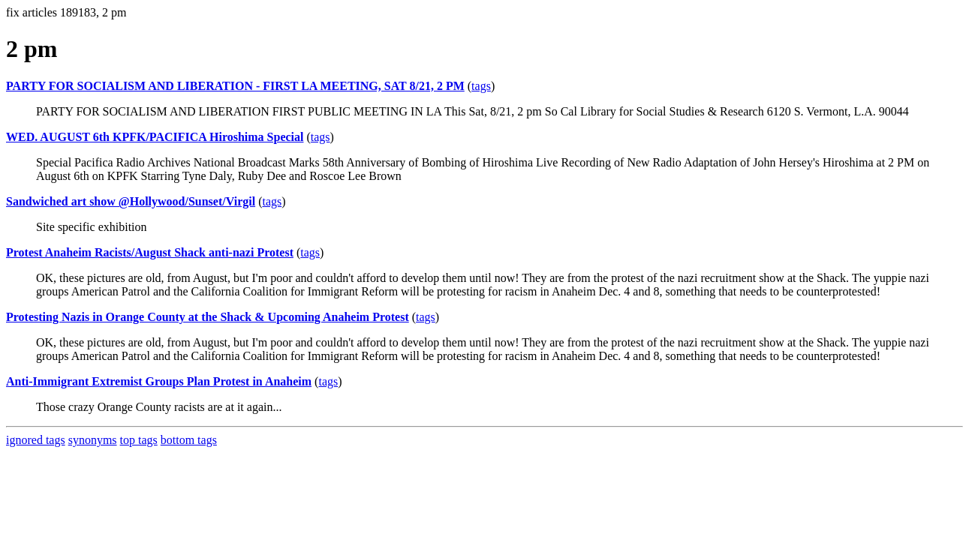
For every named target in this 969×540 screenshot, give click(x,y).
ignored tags (35, 440)
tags (481, 86)
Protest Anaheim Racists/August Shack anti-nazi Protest (149, 252)
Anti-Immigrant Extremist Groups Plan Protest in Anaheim (158, 381)
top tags (139, 440)
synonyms (92, 440)
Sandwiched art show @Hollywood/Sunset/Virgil (130, 201)
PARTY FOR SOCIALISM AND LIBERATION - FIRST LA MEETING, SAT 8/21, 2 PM (235, 86)
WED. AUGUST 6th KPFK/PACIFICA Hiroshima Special (154, 136)
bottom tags (189, 440)
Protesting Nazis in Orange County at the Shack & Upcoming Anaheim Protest (207, 316)
